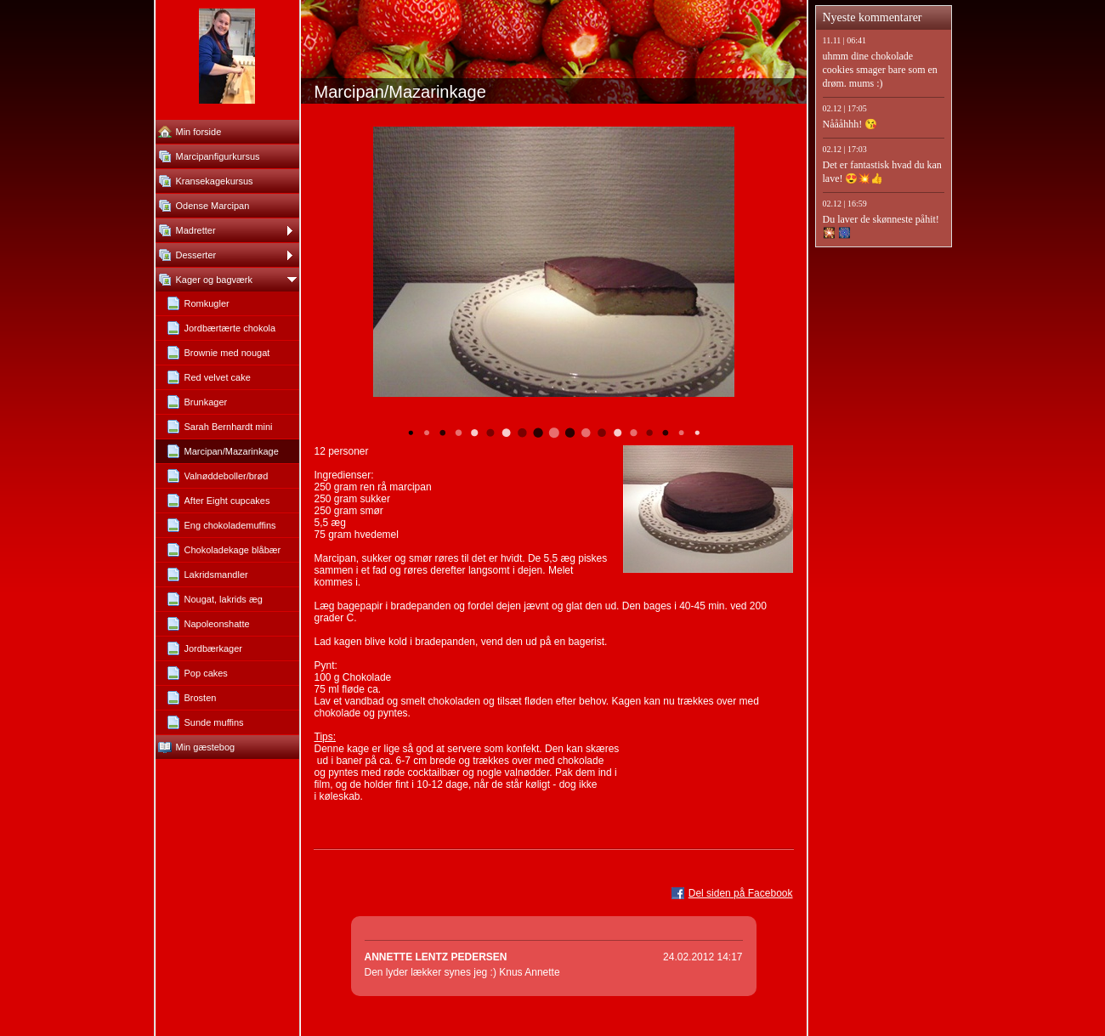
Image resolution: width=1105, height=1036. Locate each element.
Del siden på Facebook (740, 893)
